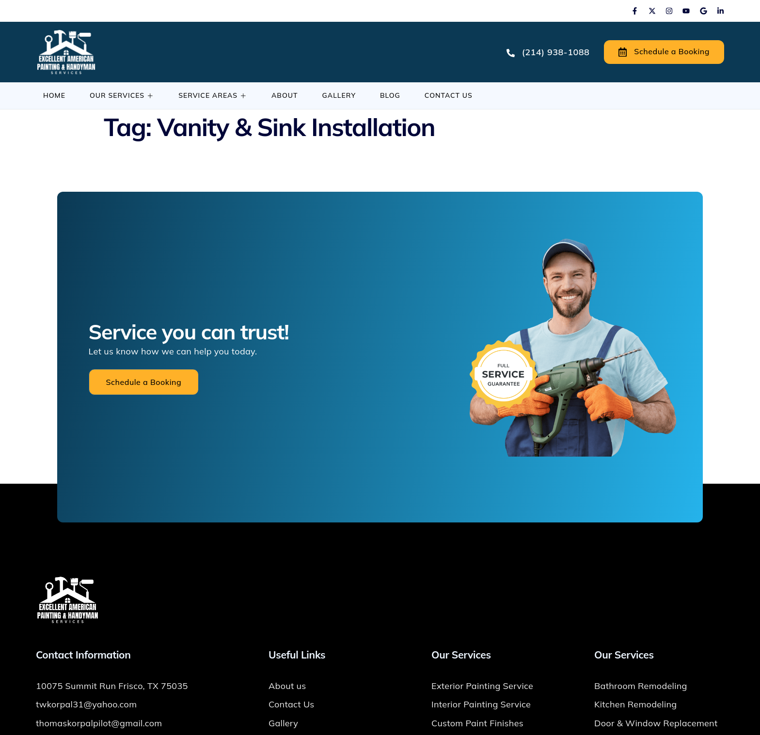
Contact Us (449, 95)
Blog (390, 95)
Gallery (339, 95)
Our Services (122, 95)
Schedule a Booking (664, 51)
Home (54, 95)
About (284, 95)
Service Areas (212, 95)
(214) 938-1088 (548, 52)
